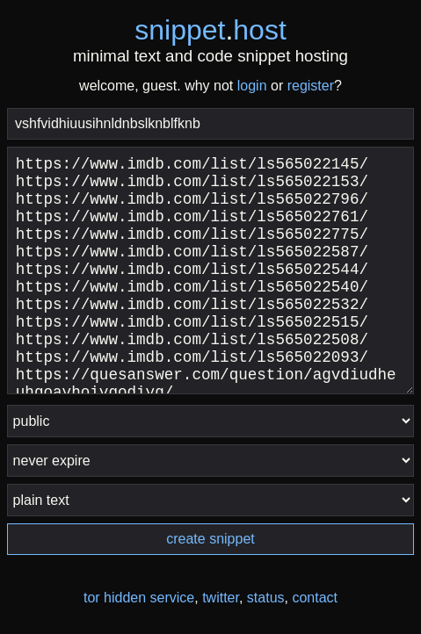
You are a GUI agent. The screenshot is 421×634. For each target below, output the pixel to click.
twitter (220, 597)
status (266, 597)
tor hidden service (138, 597)
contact (315, 597)
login (252, 85)
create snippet (210, 538)
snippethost (210, 30)
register (310, 85)
